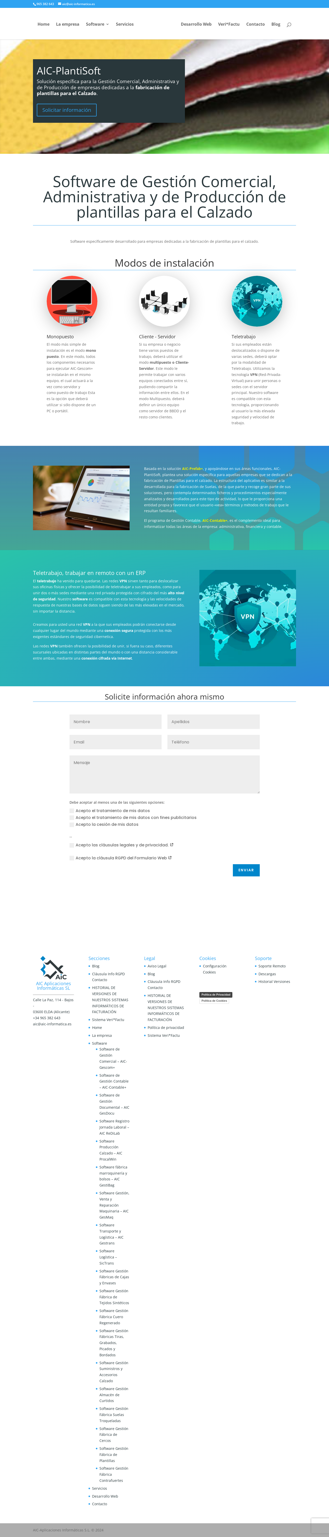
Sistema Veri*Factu (108, 1019)
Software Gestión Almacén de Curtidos (113, 1394)
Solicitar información (66, 109)
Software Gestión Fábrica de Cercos (113, 1434)
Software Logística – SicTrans (108, 1257)
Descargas (267, 973)
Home (43, 24)
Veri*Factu (229, 24)
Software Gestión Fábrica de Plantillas (113, 1454)
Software (95, 24)
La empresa (67, 24)
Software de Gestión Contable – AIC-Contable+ (114, 1081)
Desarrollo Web (196, 24)
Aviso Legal (157, 966)
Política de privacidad (166, 1027)
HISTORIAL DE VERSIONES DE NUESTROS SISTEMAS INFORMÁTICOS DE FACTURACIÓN (110, 999)
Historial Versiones (274, 981)
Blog (275, 24)
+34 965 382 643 (46, 1017)
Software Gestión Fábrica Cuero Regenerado (113, 1316)
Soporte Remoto (272, 966)
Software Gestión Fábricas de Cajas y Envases (114, 1277)
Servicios (125, 24)
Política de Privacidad (215, 994)
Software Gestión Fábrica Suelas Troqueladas (113, 1414)
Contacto (255, 24)
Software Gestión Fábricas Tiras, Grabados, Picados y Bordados (113, 1342)
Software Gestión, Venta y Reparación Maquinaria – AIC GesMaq (114, 1205)
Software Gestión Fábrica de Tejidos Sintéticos (114, 1296)
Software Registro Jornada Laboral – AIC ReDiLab (114, 1127)
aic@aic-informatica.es (52, 1024)
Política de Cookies (214, 1000)
